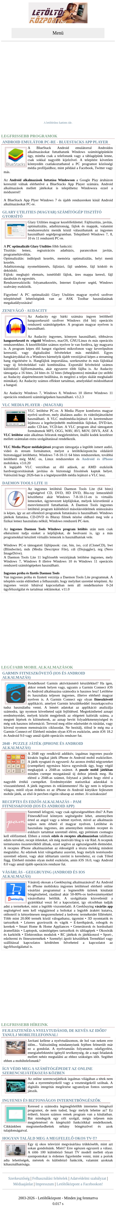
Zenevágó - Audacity (24, 311)
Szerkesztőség (19, 1178)
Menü (58, 33)
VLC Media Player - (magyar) (32, 405)
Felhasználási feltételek (50, 1178)
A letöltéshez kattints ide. (58, 122)
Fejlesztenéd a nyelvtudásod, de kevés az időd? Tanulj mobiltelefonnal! (54, 1033)
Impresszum (45, 1184)
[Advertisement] (58, 78)
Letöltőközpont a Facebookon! (80, 1184)
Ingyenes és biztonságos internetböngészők (51, 1100)
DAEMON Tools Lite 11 (25, 483)
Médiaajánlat (23, 1184)
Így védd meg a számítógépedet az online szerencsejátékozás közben (47, 1071)
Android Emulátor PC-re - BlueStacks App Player (55, 142)
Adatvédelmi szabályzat (88, 1178)
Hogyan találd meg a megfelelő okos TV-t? (49, 1138)
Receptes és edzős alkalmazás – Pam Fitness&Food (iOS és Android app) (41, 804)
